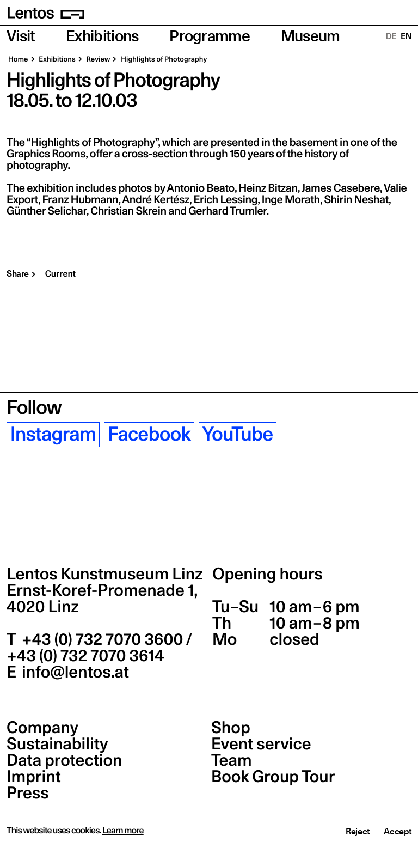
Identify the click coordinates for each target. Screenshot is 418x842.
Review (97, 59)
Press (28, 793)
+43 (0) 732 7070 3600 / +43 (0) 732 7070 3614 (99, 647)
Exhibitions (102, 36)
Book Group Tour (273, 776)
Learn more (123, 831)
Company (42, 727)
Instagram (53, 434)
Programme (209, 36)
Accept (397, 831)
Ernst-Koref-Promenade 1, (102, 598)
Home (18, 59)
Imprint (34, 776)
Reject (358, 831)
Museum (310, 36)
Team (231, 760)
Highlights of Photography (163, 59)
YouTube (237, 434)
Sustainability (57, 744)
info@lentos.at (74, 672)
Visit (21, 36)
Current (60, 274)
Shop (230, 727)
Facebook (149, 434)
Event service (261, 744)
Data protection (64, 760)
